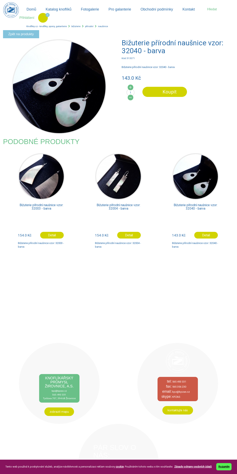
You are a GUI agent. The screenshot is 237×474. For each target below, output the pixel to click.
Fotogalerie (90, 9)
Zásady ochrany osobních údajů (193, 466)
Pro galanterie (120, 9)
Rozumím (224, 466)
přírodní (89, 26)
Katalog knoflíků (58, 9)
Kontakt (189, 9)
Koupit (169, 92)
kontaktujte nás (178, 410)
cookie (120, 466)
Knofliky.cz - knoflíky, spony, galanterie (46, 26)
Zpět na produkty (21, 34)
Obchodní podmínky (157, 9)
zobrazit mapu (59, 411)
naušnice (103, 26)
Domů (31, 9)
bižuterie (75, 26)
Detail (52, 235)
